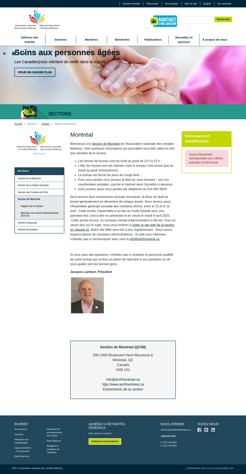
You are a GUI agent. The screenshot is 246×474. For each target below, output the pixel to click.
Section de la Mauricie (29, 178)
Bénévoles (122, 39)
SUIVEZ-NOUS (208, 424)
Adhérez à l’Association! (105, 441)
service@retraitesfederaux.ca (175, 430)
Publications (153, 39)
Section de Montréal (105, 143)
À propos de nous (214, 39)
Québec (45, 124)
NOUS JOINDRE (172, 424)
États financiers (21, 456)
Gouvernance (20, 429)
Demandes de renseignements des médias (54, 432)
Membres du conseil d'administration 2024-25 (40, 214)
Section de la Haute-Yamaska (33, 185)
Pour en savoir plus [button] (35, 72)
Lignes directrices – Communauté (22, 449)
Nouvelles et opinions (183, 40)
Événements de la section (123, 389)
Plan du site (191, 3)
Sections (61, 39)
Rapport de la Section (32, 206)
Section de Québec (28, 229)
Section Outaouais (27, 222)
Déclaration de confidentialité (21, 441)
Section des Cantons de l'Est (33, 192)
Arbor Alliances (54, 441)
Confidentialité (193, 468)
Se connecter (224, 3)
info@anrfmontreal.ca (144, 239)
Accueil (18, 124)
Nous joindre (171, 3)
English (207, 3)
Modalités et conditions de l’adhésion (53, 449)
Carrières (18, 434)
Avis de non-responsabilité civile (218, 468)
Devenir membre (131, 3)
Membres (91, 39)
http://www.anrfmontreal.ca (123, 384)
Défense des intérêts (29, 40)
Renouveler (152, 3)
